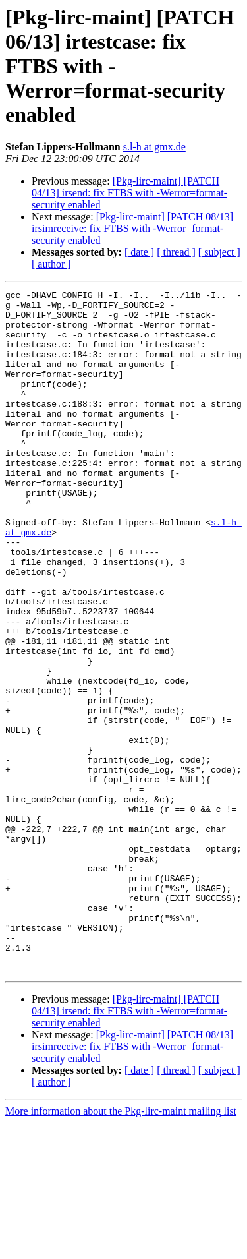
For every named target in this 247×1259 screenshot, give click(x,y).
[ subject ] (219, 252)
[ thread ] (176, 252)
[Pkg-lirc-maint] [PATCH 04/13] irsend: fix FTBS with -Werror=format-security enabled (129, 192)
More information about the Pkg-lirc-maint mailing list (120, 1247)
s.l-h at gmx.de (154, 146)
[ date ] (139, 252)
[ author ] (51, 264)
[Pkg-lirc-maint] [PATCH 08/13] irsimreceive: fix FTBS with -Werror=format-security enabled (132, 228)
